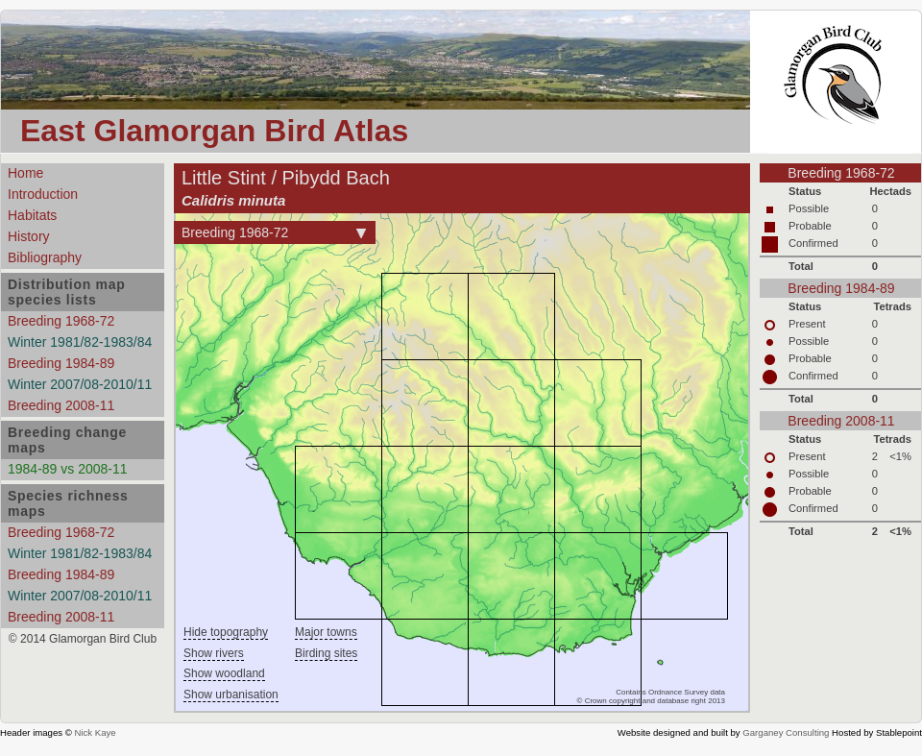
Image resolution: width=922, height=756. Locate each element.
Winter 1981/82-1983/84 (80, 342)
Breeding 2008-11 (61, 405)
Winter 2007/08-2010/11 (80, 384)
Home (25, 173)
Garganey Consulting (785, 732)
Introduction (43, 194)
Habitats (32, 215)
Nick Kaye (94, 732)
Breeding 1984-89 (61, 363)
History (29, 236)
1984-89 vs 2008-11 (68, 468)
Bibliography (45, 257)
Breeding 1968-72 (61, 321)
